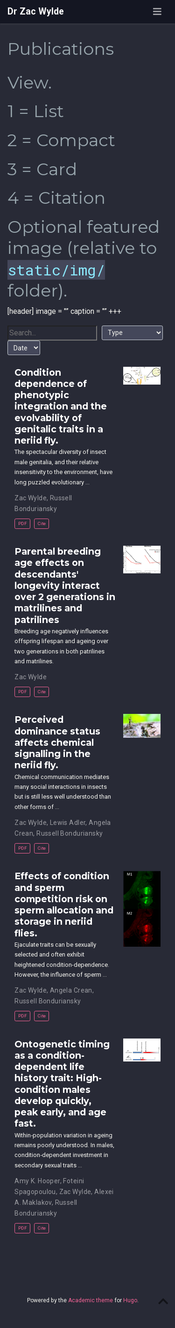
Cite (42, 523)
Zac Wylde (30, 498)
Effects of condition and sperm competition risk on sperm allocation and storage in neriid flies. (63, 904)
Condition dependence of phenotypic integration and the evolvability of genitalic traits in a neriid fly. (60, 406)
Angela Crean (71, 990)
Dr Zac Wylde (35, 11)
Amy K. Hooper (37, 1181)
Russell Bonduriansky (69, 833)
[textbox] (52, 333)
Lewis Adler (68, 822)
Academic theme (90, 1300)
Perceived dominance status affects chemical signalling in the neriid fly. (57, 742)
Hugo (130, 1300)
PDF (22, 523)
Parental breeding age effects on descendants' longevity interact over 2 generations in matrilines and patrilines (64, 585)
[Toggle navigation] (157, 12)
